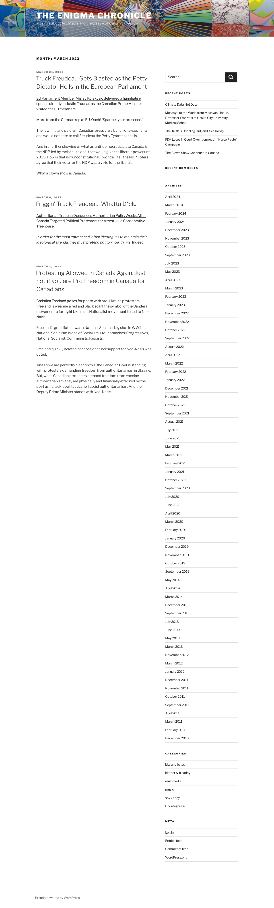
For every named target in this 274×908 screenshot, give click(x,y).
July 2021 (172, 430)
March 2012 (174, 663)
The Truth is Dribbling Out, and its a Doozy (194, 131)
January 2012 (174, 671)
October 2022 (175, 330)
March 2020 (174, 521)
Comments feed (176, 849)
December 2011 (176, 680)
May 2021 (172, 446)
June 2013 (172, 630)
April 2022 (172, 355)
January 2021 (174, 471)
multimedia (173, 781)
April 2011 (172, 713)
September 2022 (177, 338)
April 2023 (172, 280)
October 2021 (175, 405)
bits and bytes (175, 764)
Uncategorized (175, 806)
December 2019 (177, 546)
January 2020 (175, 538)
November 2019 (177, 555)
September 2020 (177, 488)
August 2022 (174, 346)
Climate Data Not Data (181, 104)
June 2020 (173, 505)
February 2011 (175, 730)
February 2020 (175, 530)
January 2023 (175, 305)
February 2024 (175, 213)
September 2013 (177, 613)
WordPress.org (176, 857)
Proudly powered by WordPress (57, 898)
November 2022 (177, 322)
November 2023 (177, 238)
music (169, 789)
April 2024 (172, 197)
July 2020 (172, 496)
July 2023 (172, 263)
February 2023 (175, 296)
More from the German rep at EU (63, 120)
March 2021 (174, 455)
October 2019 (175, 563)
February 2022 (175, 371)
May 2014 (172, 580)
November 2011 (176, 688)
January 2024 (175, 221)
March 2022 (174, 363)
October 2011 (175, 696)
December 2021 (176, 388)
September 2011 (177, 705)
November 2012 (177, 655)
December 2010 (177, 738)
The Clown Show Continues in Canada (192, 153)
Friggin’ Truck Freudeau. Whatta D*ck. (86, 203)
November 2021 (177, 396)
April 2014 (172, 588)
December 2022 (177, 313)
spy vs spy (172, 798)
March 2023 (174, 288)
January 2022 (175, 380)
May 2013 (172, 638)
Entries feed (173, 840)
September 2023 (177, 255)
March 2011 (173, 721)
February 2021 (175, 463)
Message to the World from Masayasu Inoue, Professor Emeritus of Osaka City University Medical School (197, 118)
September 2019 (177, 571)
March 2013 (174, 646)
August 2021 (174, 421)
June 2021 (172, 438)
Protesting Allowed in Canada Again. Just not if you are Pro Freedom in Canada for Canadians (91, 281)
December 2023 (177, 230)
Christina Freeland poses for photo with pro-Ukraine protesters (88, 301)
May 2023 (172, 271)
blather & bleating (177, 773)
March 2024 (174, 205)
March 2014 (174, 597)
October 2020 (175, 480)
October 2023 (175, 246)
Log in (169, 832)
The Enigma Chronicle (94, 15)
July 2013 (172, 621)
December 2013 (177, 605)
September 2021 (177, 413)
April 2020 (172, 513)
